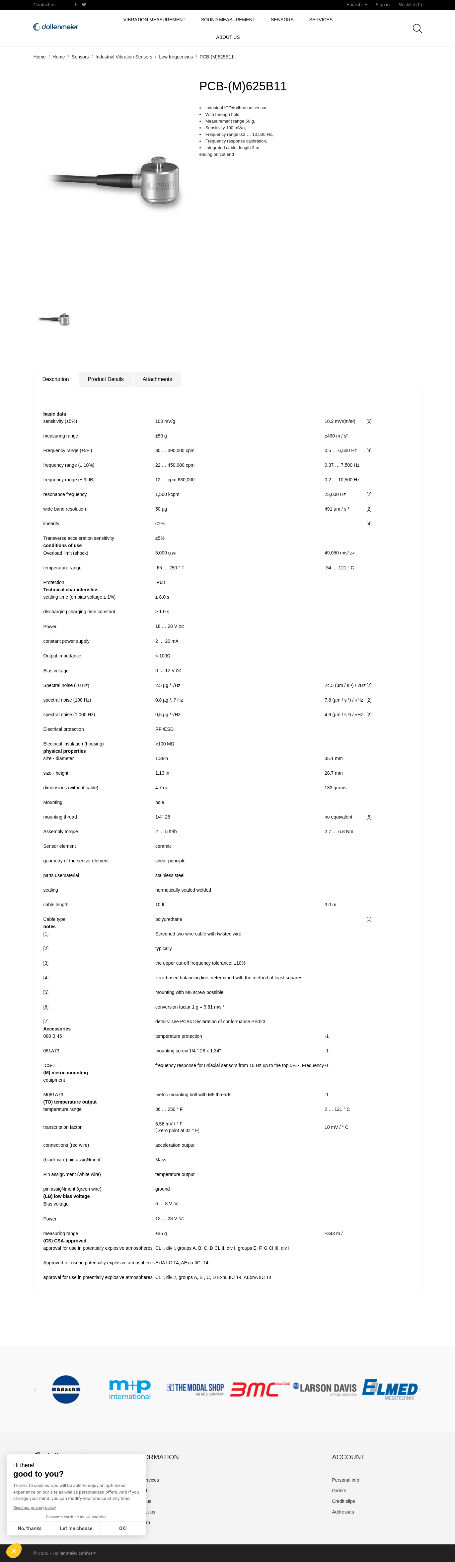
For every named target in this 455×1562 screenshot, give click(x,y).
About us (228, 37)
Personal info (345, 1480)
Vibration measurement (154, 19)
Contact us (45, 4)
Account (348, 1457)
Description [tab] (55, 379)
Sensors (282, 19)
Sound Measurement (228, 19)
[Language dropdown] (357, 5)
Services (321, 19)
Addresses (343, 1511)
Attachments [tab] (157, 379)
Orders (339, 1490)
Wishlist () (410, 4)
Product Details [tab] (106, 379)
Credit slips (343, 1501)
